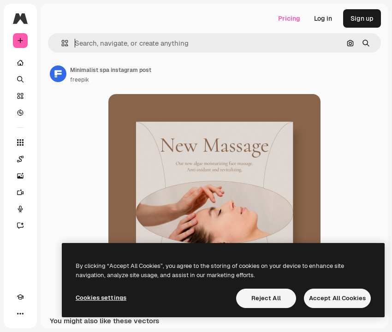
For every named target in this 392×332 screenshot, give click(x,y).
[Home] (20, 62)
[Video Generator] (20, 192)
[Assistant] (20, 225)
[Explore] (20, 112)
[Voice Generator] (20, 209)
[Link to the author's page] (58, 73)
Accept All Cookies (337, 298)
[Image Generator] (20, 175)
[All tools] (20, 142)
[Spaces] (20, 159)
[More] (20, 313)
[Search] (20, 79)
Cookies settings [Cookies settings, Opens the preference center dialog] (101, 298)
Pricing (289, 18)
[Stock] (20, 96)
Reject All (266, 298)
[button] (61, 43)
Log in (323, 18)
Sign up (362, 18)
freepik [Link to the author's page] (79, 79)
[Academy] (20, 297)
